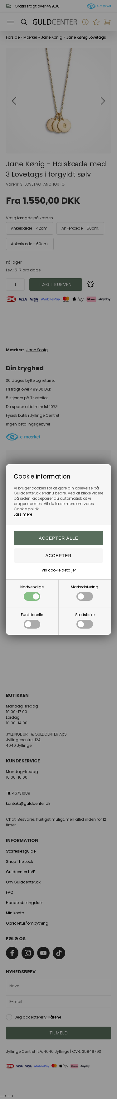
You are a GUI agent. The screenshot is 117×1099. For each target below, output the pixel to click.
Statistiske (85, 620)
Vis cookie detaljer (58, 570)
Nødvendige (32, 592)
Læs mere (23, 514)
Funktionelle (32, 620)
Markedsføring (84, 592)
